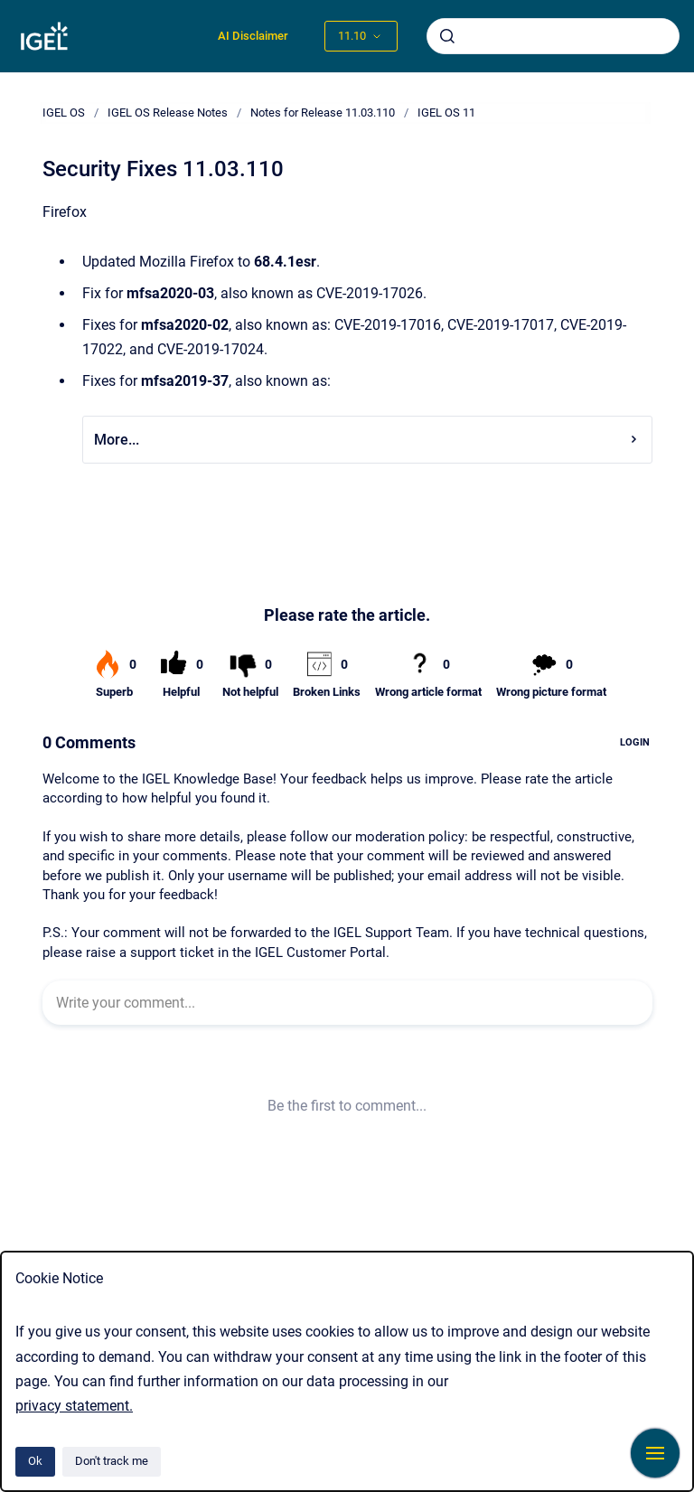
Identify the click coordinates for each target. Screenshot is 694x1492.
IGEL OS (63, 112)
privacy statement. (74, 1405)
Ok (35, 1461)
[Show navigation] (655, 1453)
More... (367, 439)
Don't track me (111, 1461)
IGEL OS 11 (446, 112)
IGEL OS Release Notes (168, 112)
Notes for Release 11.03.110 (322, 112)
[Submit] (447, 36)
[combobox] (553, 36)
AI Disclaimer (253, 35)
